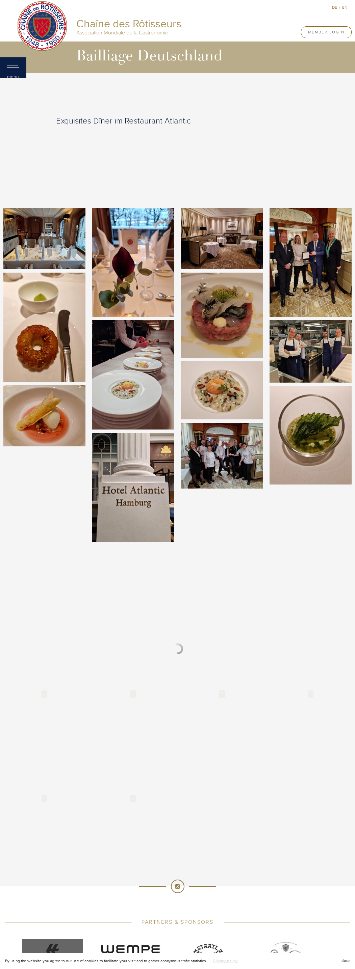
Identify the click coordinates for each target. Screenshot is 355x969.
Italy (171, 884)
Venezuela (223, 925)
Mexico (90, 898)
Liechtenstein (86, 891)
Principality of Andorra (146, 905)
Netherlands (169, 898)
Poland (75, 905)
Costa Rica (229, 864)
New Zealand (204, 898)
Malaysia (226, 891)
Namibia (139, 898)
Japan (188, 884)
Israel (152, 884)
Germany (169, 878)
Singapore (87, 911)
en (344, 7)
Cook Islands (195, 864)
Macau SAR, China (191, 891)
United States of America (177, 925)
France (105, 878)
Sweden (271, 911)
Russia (246, 905)
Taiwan (134, 918)
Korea (227, 884)
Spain (174, 911)
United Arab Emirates (119, 925)
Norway (234, 898)
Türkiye (231, 918)
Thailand (184, 918)
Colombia (162, 864)
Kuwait (248, 884)
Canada (117, 864)
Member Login (326, 32)
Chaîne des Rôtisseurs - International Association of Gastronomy (140, 810)
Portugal (101, 905)
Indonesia (128, 884)
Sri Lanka (196, 911)
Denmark (167, 871)
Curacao (117, 871)
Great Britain (199, 878)
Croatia (92, 871)
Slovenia (115, 911)
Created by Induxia (265, 810)
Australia (104, 857)
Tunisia (209, 918)
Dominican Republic (205, 871)
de (334, 7)
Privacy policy (225, 961)
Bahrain (154, 857)
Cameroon (90, 864)
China (138, 864)
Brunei (227, 857)
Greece (229, 878)
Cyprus (142, 871)
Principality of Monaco (206, 905)
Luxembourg (150, 891)
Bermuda (203, 857)
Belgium (178, 857)
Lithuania (119, 891)
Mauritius (273, 891)
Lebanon (272, 884)
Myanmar (114, 898)
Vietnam (250, 925)
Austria (129, 857)
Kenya (207, 884)
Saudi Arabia (274, 905)
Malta (249, 891)
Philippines (261, 898)
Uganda (255, 918)
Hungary (83, 884)
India (105, 884)
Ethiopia (262, 871)
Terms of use (225, 810)
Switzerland (106, 918)
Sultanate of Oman (234, 911)
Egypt (240, 871)
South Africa (147, 911)
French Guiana (136, 878)
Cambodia (252, 857)
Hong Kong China (262, 878)
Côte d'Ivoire (262, 864)
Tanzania (158, 918)
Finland (82, 878)
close (345, 961)
